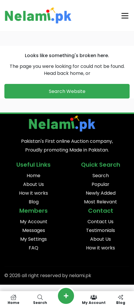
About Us (33, 184)
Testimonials (100, 230)
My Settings (33, 239)
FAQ (33, 247)
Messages (33, 230)
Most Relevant (100, 201)
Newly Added (101, 193)
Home (33, 175)
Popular (100, 184)
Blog (34, 201)
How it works (33, 193)
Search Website (67, 91)
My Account (33, 221)
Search (100, 175)
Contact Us (100, 221)
